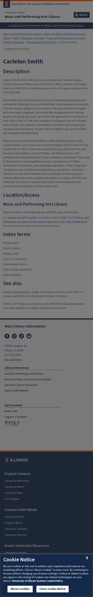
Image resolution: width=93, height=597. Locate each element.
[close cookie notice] (87, 558)
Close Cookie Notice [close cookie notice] (52, 589)
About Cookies (20, 589)
